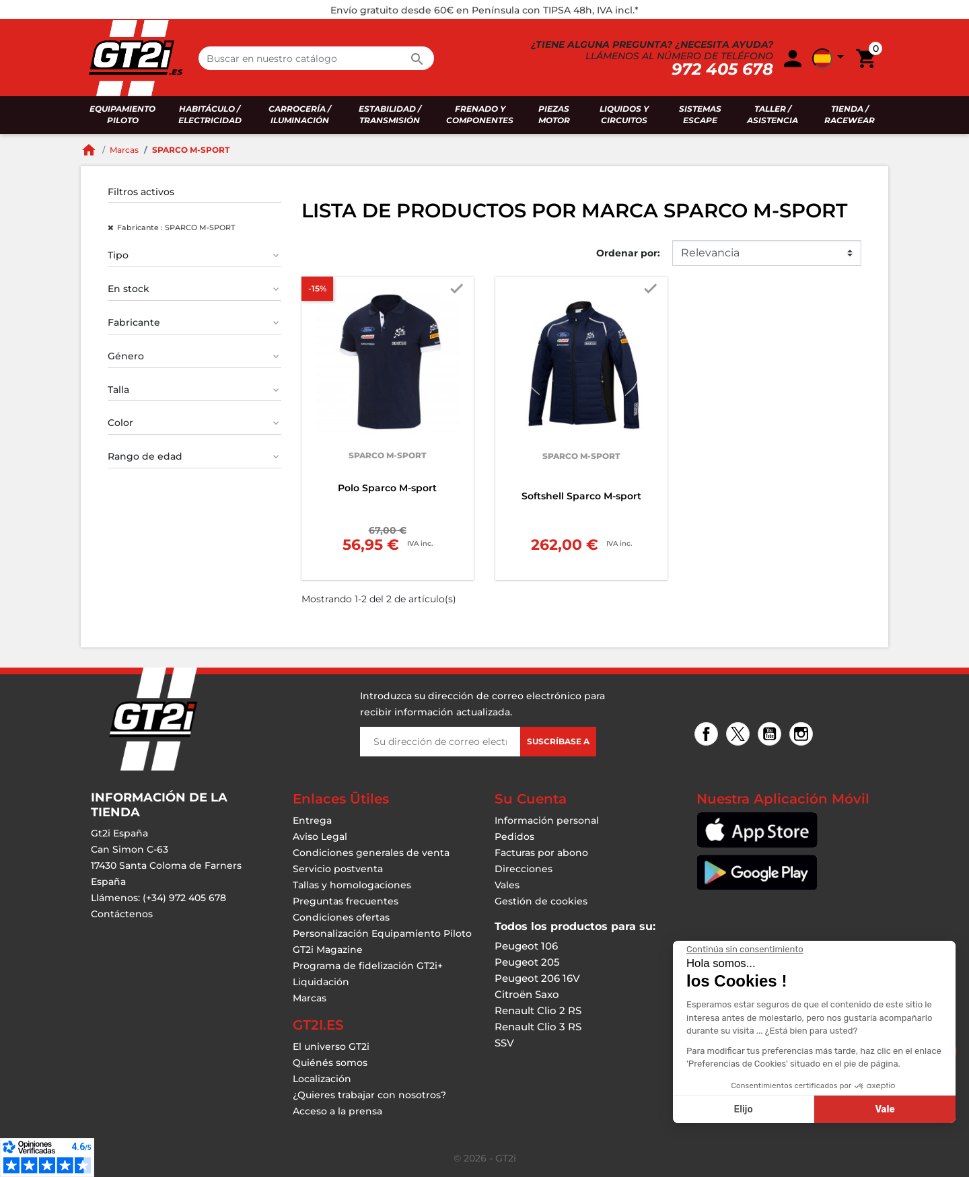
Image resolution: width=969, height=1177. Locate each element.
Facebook (708, 735)
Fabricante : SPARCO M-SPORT (176, 227)
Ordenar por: (628, 253)
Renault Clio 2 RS (538, 1010)
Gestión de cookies (541, 901)
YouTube (771, 735)
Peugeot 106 (526, 945)
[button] (830, 58)
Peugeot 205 (527, 962)
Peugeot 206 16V (537, 978)
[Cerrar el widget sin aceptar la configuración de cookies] (860, 949)
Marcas (309, 998)
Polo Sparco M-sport (387, 488)
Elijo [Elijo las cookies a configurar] (858, 1109)
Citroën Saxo (527, 994)
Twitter (740, 735)
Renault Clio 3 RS (538, 1026)
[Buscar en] (316, 58)
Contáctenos (122, 914)
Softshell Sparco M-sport (581, 496)
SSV (504, 1042)
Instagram (803, 735)
